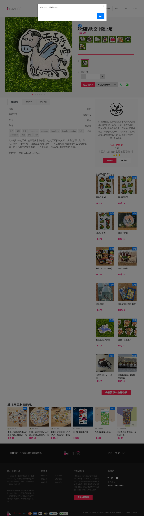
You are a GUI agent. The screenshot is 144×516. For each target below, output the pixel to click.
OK (101, 16)
